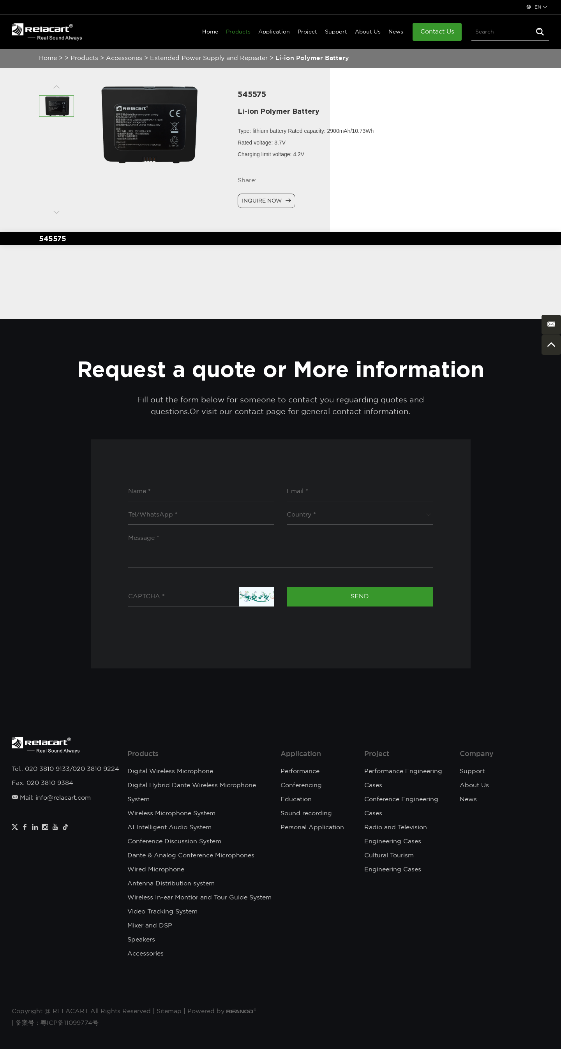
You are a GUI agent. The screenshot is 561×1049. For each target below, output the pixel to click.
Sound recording (306, 813)
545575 (52, 238)
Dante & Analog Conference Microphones (190, 856)
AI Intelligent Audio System (169, 827)
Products (238, 32)
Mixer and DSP (149, 926)
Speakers (141, 940)
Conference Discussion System (174, 841)
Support (336, 32)
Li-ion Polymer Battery (312, 58)
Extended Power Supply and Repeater (209, 58)
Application (274, 32)
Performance (299, 771)
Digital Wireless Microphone (170, 771)
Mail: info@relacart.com (51, 798)
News (395, 32)
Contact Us (437, 32)
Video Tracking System (162, 912)
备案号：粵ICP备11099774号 (57, 1023)
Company (477, 754)
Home (210, 32)
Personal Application (312, 827)
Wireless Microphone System (171, 813)
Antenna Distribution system (171, 884)
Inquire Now (266, 200)
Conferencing (301, 785)
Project (307, 32)
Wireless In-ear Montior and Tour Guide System (199, 898)
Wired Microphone (155, 870)
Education (296, 799)
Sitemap (169, 1011)
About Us (368, 32)
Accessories (124, 58)
